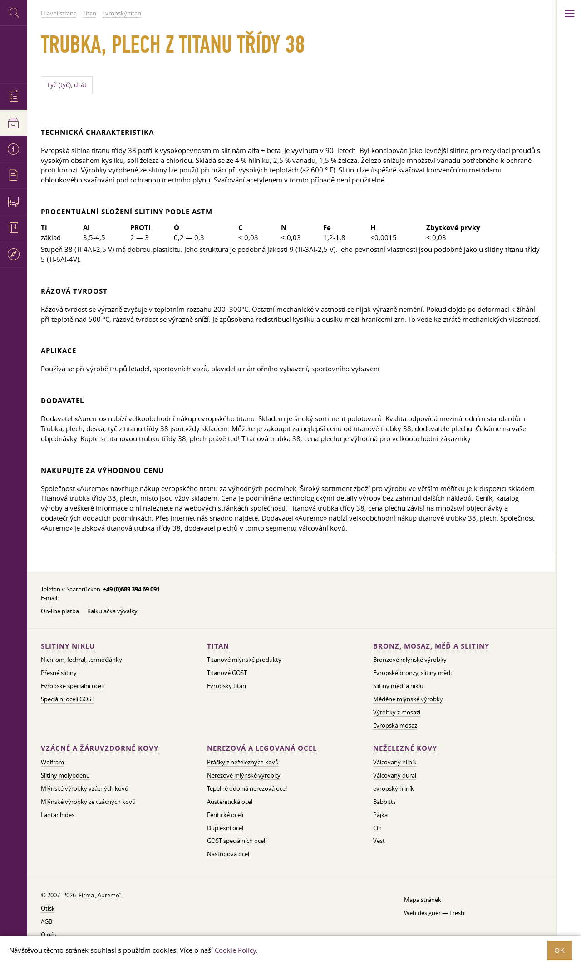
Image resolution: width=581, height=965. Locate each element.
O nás (48, 935)
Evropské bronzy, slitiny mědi (412, 673)
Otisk (48, 908)
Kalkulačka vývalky (112, 611)
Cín (377, 828)
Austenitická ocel (229, 802)
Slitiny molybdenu (65, 775)
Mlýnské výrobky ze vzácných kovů (88, 802)
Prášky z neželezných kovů (243, 762)
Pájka (380, 815)
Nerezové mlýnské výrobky (244, 775)
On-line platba (60, 611)
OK (559, 950)
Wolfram (52, 762)
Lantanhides (57, 815)
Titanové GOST (227, 673)
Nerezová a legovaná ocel (262, 748)
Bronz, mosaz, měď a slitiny (431, 646)
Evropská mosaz (395, 725)
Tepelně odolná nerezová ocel (247, 788)
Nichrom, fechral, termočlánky (81, 659)
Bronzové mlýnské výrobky (410, 659)
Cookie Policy (235, 950)
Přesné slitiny (59, 673)
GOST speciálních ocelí (236, 841)
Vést (379, 841)
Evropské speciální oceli (72, 686)
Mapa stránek (422, 900)
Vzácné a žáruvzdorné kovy (99, 748)
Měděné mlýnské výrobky (408, 699)
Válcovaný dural (394, 775)
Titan (218, 646)
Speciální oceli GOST (67, 699)
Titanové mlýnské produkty (244, 659)
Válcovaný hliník (395, 762)
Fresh (456, 913)
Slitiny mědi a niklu (398, 686)
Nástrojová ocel (228, 854)
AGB (46, 921)
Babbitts (384, 802)
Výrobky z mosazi (396, 712)
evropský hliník (393, 788)
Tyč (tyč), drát (67, 85)
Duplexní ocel (225, 828)
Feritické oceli (225, 815)
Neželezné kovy (405, 748)
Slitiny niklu (68, 646)
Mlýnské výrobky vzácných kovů (84, 788)
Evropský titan (226, 686)
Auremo (14, 53)
